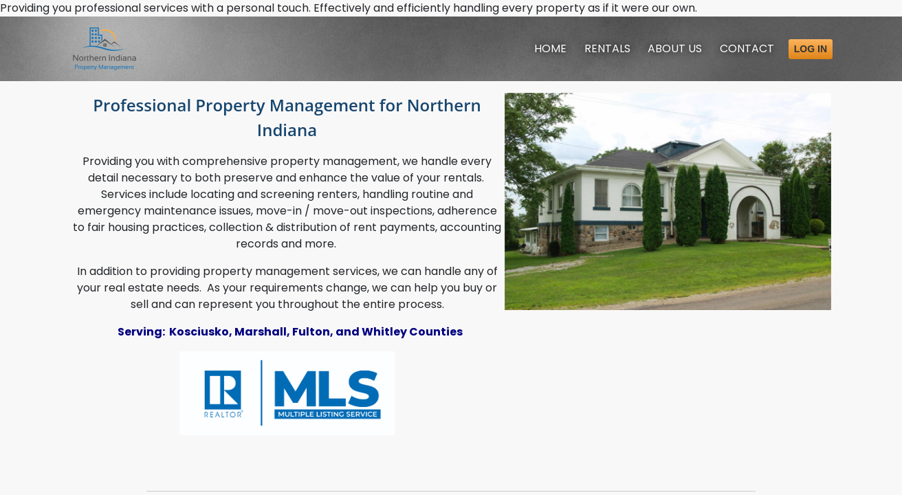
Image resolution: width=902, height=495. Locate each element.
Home (550, 48)
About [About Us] (675, 48)
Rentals (607, 48)
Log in (810, 48)
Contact (747, 48)
